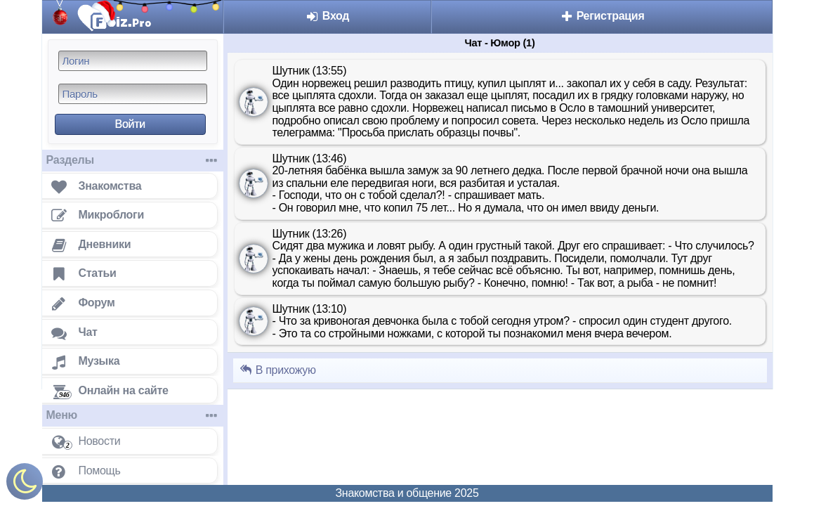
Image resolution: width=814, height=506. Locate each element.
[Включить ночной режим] (25, 484)
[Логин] (132, 61)
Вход (328, 16)
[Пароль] (132, 94)
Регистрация (602, 16)
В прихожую (277, 370)
